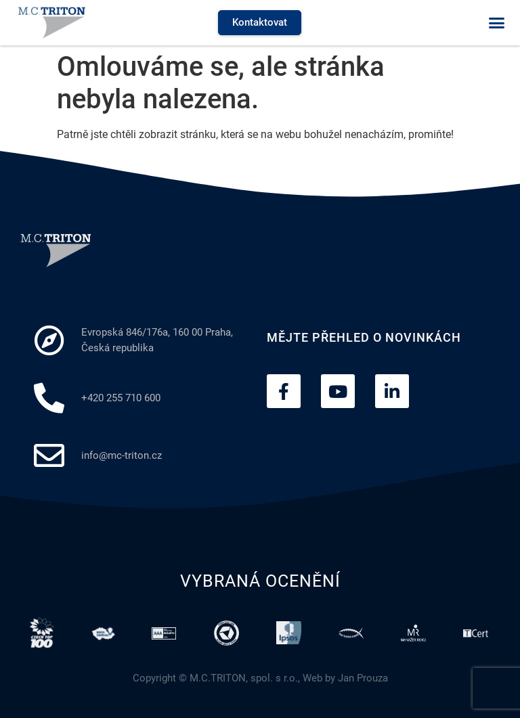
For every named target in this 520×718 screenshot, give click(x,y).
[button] (496, 23)
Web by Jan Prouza (345, 678)
